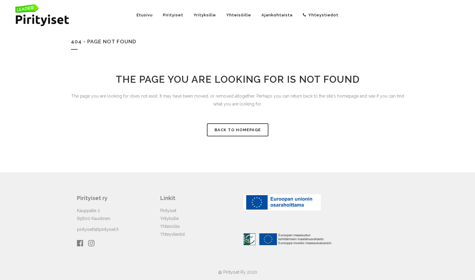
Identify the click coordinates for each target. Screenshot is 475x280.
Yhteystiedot (172, 234)
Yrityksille (169, 218)
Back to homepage (237, 130)
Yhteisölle (170, 226)
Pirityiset (168, 210)
